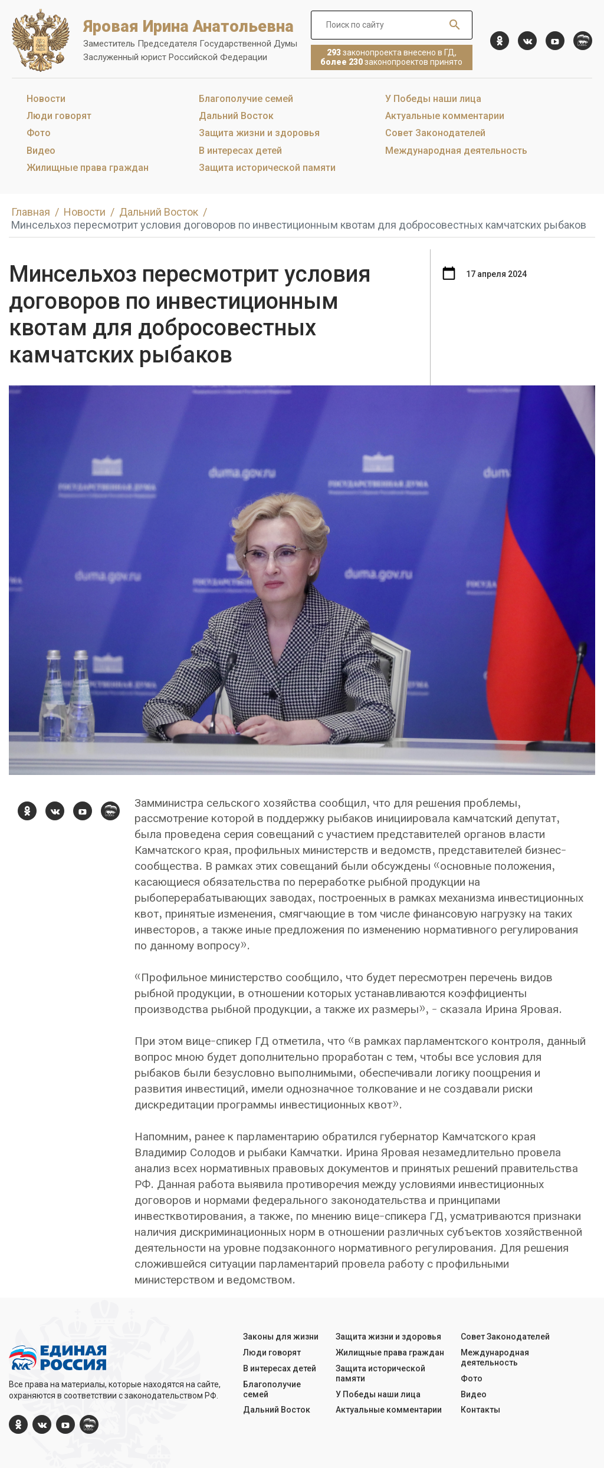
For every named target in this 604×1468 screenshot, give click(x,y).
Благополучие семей (246, 98)
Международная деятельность (456, 150)
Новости (46, 98)
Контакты (480, 1409)
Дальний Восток (236, 115)
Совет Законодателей (435, 132)
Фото (39, 132)
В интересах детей (240, 150)
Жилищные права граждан (88, 167)
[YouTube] (555, 40)
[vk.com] (527, 40)
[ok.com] (499, 40)
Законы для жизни (281, 1336)
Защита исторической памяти (267, 167)
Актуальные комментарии (444, 115)
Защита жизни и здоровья (259, 132)
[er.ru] (582, 40)
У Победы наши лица (433, 98)
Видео (41, 150)
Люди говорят (59, 115)
